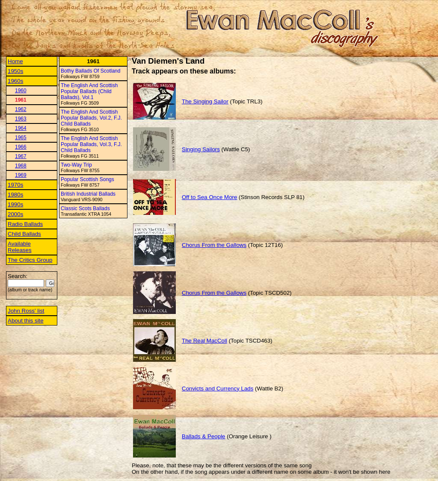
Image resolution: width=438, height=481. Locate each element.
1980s (15, 194)
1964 (21, 128)
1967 (21, 156)
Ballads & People (203, 436)
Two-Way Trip (76, 165)
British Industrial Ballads (88, 194)
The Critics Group (30, 260)
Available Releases (20, 246)
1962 (21, 109)
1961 (21, 100)
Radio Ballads (25, 224)
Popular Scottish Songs (87, 179)
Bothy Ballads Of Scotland (90, 71)
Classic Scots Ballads (85, 208)
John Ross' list (26, 311)
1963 (21, 119)
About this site (26, 320)
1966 (21, 147)
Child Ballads (24, 234)
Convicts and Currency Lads (217, 388)
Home (15, 61)
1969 (21, 175)
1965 (21, 138)
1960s (15, 81)
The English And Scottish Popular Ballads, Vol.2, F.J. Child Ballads (91, 118)
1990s (15, 204)
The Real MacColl (204, 340)
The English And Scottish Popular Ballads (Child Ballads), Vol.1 (89, 91)
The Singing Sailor (205, 101)
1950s (15, 71)
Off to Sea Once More (209, 197)
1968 (21, 166)
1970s (15, 185)
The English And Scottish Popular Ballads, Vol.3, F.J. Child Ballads (91, 144)
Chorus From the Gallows (214, 245)
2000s (15, 214)
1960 (21, 91)
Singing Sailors (201, 149)
